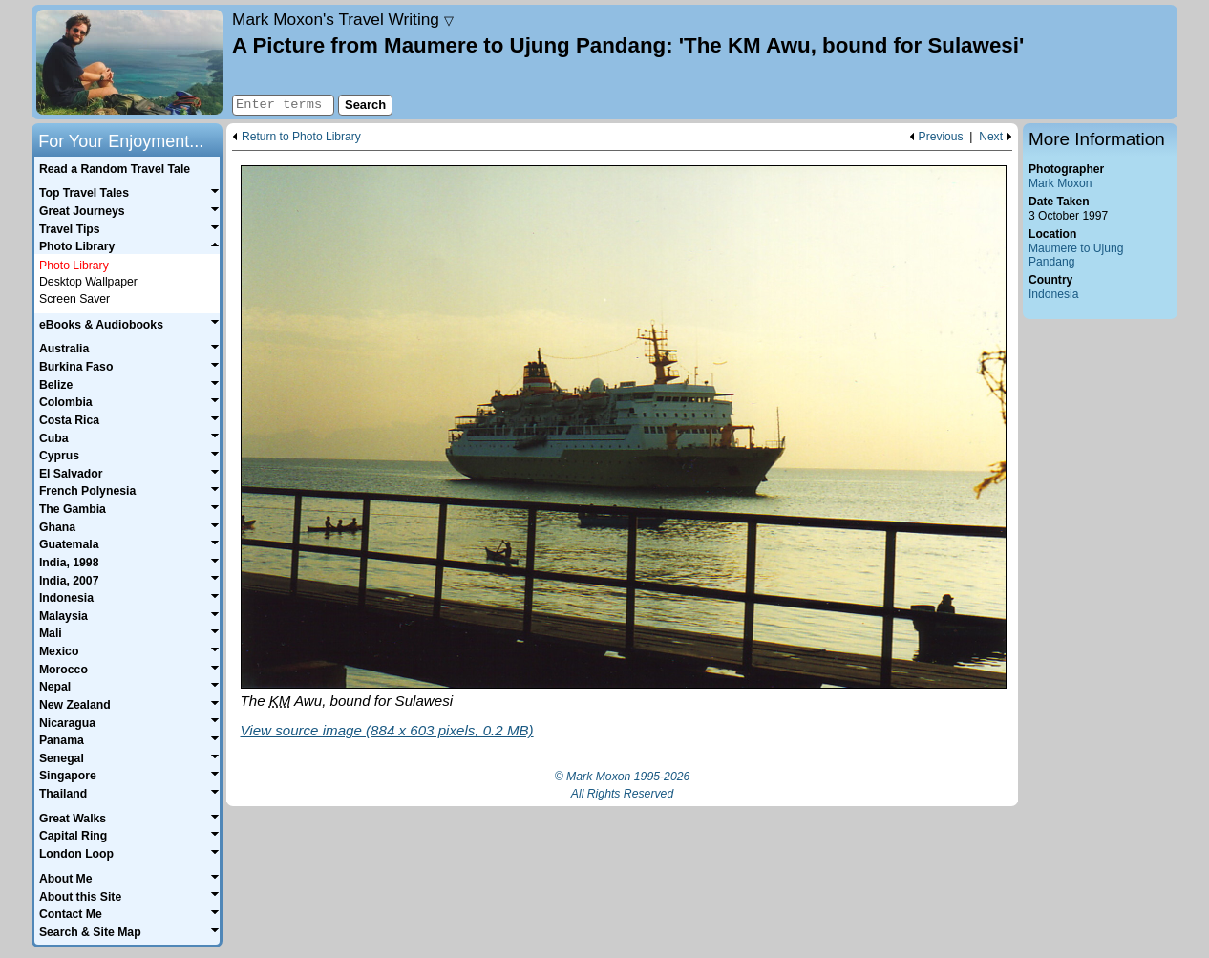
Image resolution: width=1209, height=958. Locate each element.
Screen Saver (74, 299)
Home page (129, 62)
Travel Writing (343, 19)
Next (991, 137)
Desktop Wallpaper (88, 281)
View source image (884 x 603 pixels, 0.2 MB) (387, 730)
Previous (941, 137)
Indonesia (1053, 294)
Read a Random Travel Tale (114, 169)
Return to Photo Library (301, 137)
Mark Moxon (1060, 183)
